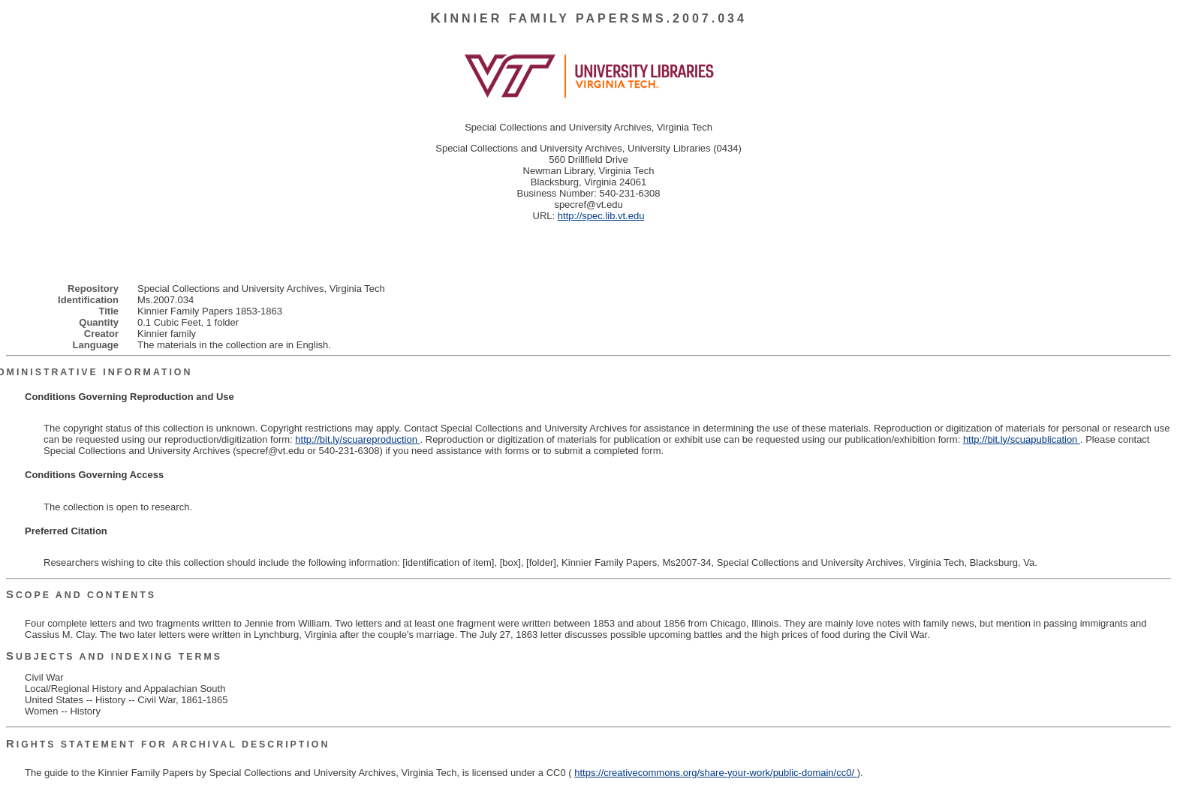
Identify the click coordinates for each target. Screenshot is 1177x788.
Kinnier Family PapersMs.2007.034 (588, 18)
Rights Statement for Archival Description (168, 744)
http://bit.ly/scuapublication (1021, 439)
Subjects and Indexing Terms (114, 656)
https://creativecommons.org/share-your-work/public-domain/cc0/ (715, 772)
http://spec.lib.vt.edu (601, 215)
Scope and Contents (81, 595)
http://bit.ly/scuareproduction (357, 439)
